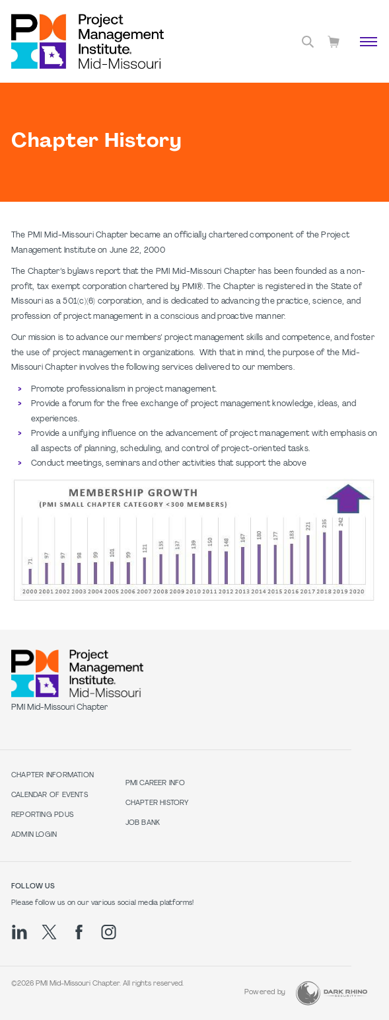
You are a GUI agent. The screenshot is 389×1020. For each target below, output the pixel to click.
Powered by (264, 992)
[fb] (79, 932)
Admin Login (34, 835)
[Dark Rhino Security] (331, 993)
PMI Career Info (155, 783)
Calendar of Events (49, 795)
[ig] (108, 932)
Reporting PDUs (42, 815)
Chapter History (157, 803)
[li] (19, 932)
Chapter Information (52, 775)
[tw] (49, 932)
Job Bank (142, 823)
